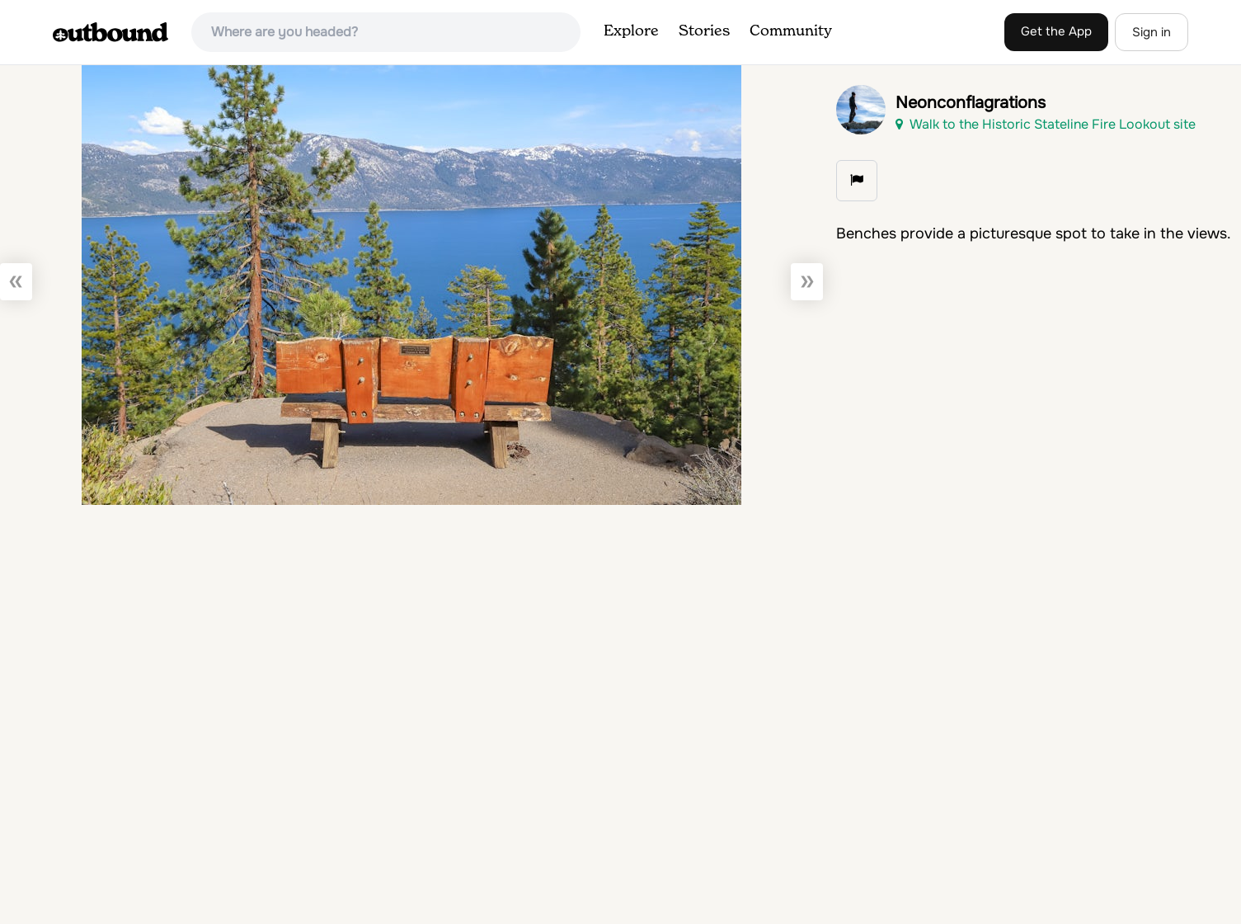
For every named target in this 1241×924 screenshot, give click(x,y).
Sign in (1151, 32)
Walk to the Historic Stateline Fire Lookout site (1045, 124)
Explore (631, 31)
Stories (704, 31)
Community (791, 31)
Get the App (1056, 31)
